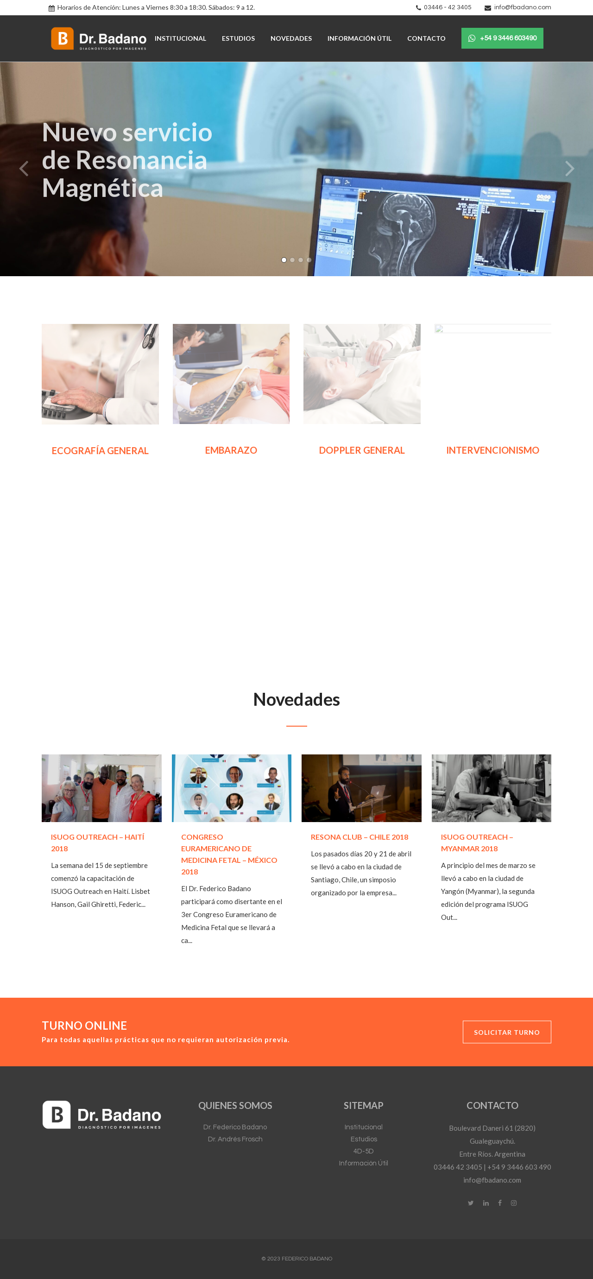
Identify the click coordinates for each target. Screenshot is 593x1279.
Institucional (364, 1127)
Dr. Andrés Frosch (235, 1139)
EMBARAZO (231, 450)
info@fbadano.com (522, 7)
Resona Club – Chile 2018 (359, 836)
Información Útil (363, 1163)
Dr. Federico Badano (235, 1127)
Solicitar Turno (507, 1032)
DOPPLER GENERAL (362, 450)
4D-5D (363, 1151)
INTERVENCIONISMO (492, 450)
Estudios (364, 1139)
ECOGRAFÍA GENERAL (100, 450)
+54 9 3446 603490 (502, 38)
